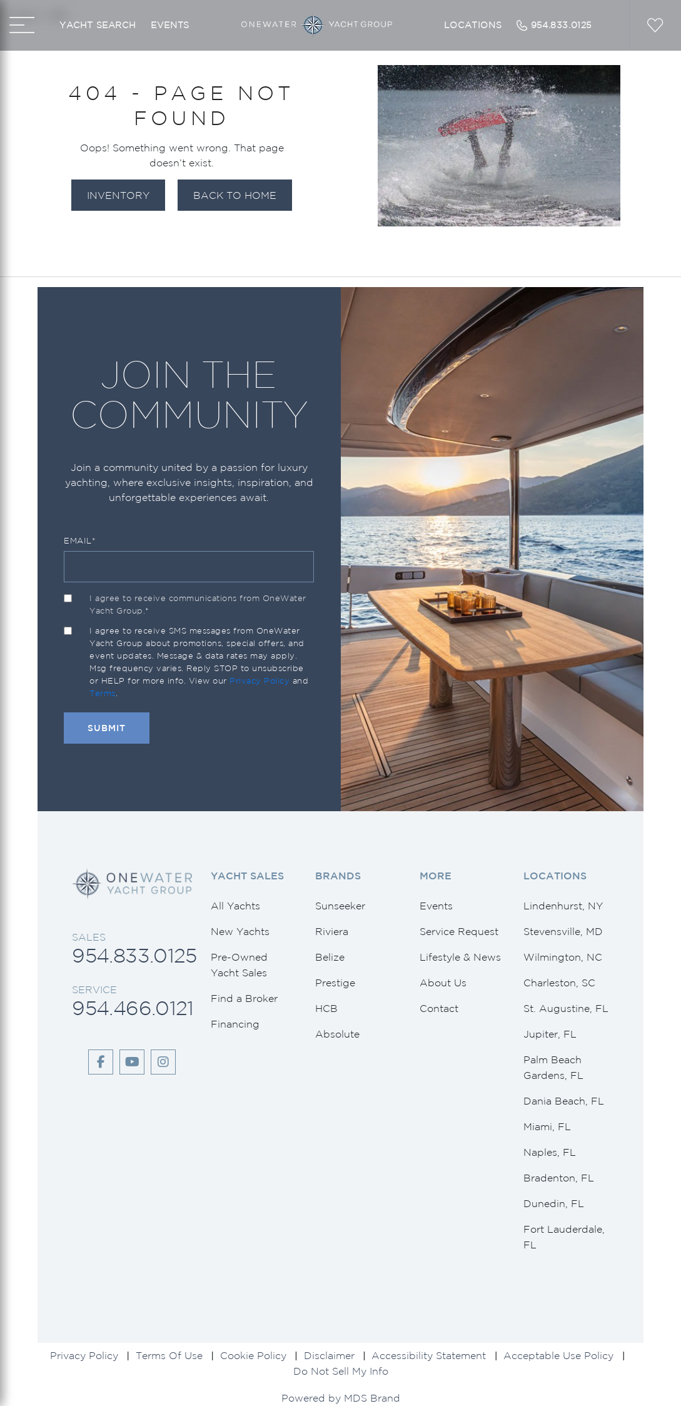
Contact (439, 1008)
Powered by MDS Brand (340, 1397)
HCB (326, 1008)
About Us (443, 982)
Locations (473, 25)
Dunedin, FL (553, 1203)
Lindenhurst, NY (563, 905)
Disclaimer (329, 1355)
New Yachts (240, 931)
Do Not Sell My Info (340, 1371)
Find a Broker (244, 998)
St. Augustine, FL (565, 1008)
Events (170, 25)
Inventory (118, 195)
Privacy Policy (260, 680)
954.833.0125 (134, 955)
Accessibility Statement (428, 1355)
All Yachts (235, 905)
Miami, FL (547, 1126)
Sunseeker (340, 905)
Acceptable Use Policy (558, 1355)
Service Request (459, 931)
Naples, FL (549, 1152)
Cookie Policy (253, 1355)
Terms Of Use (169, 1355)
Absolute (337, 1033)
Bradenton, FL (558, 1177)
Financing (235, 1023)
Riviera (331, 931)
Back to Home (234, 195)
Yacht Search (97, 25)
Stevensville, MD (563, 931)
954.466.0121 (132, 1008)
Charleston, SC (559, 982)
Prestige (335, 982)
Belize (330, 957)
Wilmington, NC (562, 957)
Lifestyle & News (460, 957)
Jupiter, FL (550, 1033)
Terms (102, 693)
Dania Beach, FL (563, 1100)
